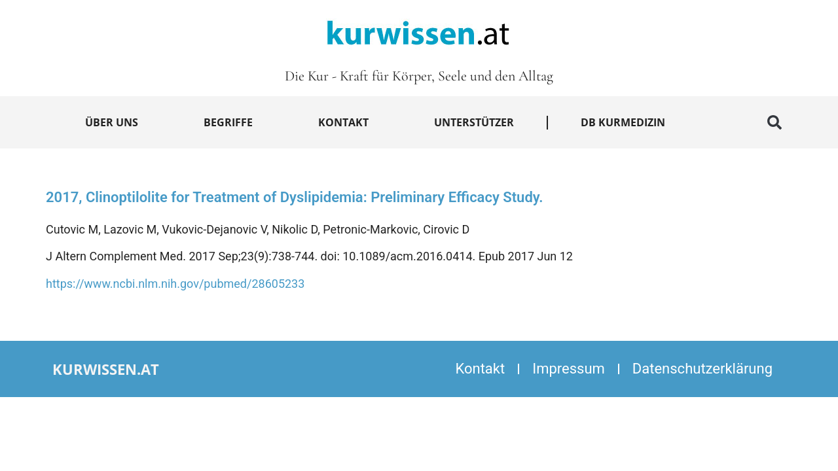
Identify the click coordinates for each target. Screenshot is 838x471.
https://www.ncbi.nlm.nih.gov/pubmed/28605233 (175, 283)
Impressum (568, 368)
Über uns (111, 122)
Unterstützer (474, 122)
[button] (774, 122)
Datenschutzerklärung (702, 368)
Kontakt (343, 122)
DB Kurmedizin (623, 122)
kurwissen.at (105, 369)
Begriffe (228, 122)
